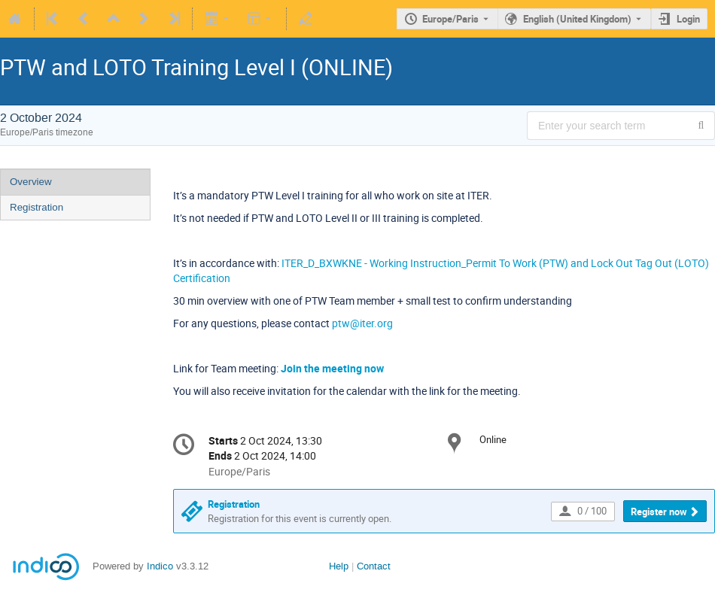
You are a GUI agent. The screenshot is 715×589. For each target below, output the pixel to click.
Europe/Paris (450, 19)
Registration (36, 207)
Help (338, 566)
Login (688, 19)
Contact (374, 566)
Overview (31, 181)
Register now (659, 511)
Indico (160, 566)
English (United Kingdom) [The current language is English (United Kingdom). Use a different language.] (577, 19)
